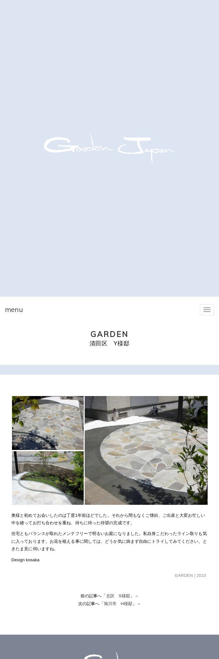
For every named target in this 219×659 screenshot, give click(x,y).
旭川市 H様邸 (118, 603)
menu (14, 309)
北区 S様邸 (118, 595)
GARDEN (109, 334)
